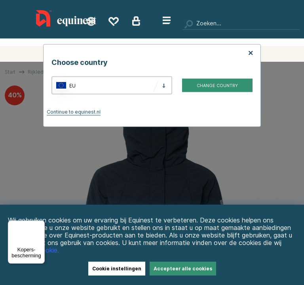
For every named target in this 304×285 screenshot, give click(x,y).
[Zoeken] (241, 24)
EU (72, 85)
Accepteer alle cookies (183, 269)
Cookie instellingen (116, 269)
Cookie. (48, 250)
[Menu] (40, 225)
